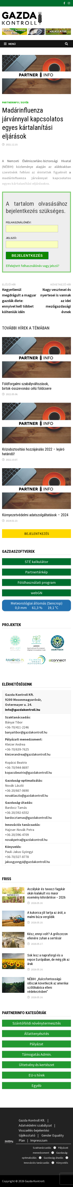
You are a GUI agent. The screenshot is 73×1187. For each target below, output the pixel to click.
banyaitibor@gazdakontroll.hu (26, 732)
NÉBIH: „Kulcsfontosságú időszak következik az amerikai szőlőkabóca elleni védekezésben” (47, 985)
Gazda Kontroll (34, 1181)
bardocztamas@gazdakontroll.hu (28, 817)
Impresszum (38, 1140)
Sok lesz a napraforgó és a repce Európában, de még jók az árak (48, 959)
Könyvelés (62, 1162)
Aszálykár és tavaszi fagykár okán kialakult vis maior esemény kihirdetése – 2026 (46, 893)
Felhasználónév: (18, 222)
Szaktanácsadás (42, 1147)
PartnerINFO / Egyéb (15, 102)
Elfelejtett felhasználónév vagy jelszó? (32, 266)
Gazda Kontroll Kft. (32, 1120)
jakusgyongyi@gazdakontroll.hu (27, 862)
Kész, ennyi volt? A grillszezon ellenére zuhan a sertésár (47, 936)
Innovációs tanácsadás (36, 1162)
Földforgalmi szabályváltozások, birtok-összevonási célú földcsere (27, 386)
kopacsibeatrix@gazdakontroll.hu (28, 772)
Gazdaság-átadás (53, 1157)
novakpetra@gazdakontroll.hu (26, 840)
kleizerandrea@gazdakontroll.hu (27, 754)
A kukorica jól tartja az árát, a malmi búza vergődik (46, 915)
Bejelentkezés (27, 255)
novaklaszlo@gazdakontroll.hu (26, 795)
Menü (10, 44)
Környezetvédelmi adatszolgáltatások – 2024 (35, 515)
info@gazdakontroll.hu (22, 709)
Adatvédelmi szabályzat (35, 1125)
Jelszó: (11, 238)
